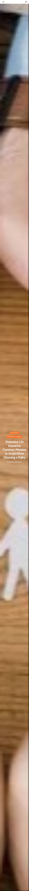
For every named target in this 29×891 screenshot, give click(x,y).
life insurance (14, 433)
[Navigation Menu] (26, 2)
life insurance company (14, 436)
